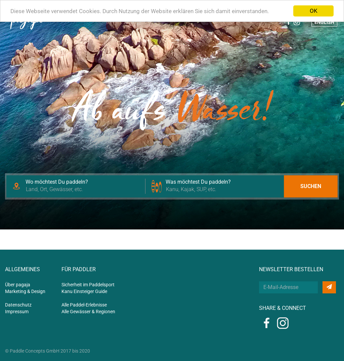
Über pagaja (17, 284)
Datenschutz (18, 305)
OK (313, 10)
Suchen (310, 186)
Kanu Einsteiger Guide (84, 291)
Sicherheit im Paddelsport (88, 284)
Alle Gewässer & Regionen (88, 311)
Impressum (17, 311)
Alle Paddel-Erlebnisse (84, 305)
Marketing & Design (25, 291)
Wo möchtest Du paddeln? (57, 182)
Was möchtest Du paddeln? (198, 182)
